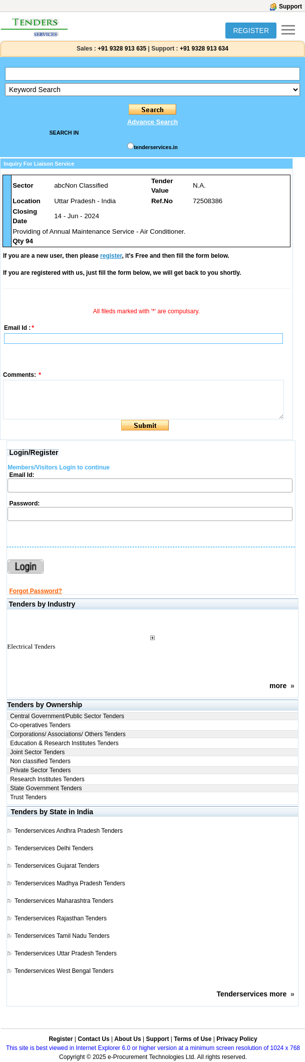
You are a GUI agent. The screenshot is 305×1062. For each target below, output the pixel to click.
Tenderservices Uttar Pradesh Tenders (66, 953)
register (111, 255)
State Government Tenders (46, 788)
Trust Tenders (28, 797)
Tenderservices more (251, 994)
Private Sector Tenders (40, 770)
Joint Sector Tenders (37, 752)
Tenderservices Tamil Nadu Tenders (62, 935)
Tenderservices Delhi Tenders (54, 848)
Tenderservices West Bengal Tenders (64, 970)
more (277, 686)
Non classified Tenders (40, 761)
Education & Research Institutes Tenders (64, 743)
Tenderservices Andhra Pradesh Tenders (69, 830)
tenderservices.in (156, 147)
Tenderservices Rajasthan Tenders (61, 918)
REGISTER (251, 31)
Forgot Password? (36, 591)
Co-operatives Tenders (40, 725)
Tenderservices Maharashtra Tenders (64, 900)
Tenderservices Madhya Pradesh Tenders (70, 883)
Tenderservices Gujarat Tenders (57, 865)
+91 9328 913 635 (121, 48)
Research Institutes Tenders (47, 779)
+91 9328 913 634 (204, 48)
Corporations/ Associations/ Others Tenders (68, 734)
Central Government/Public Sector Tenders (67, 716)
